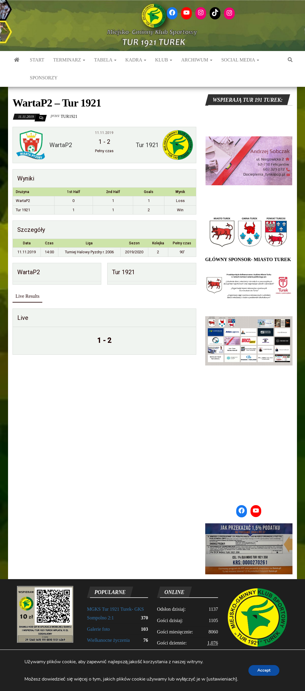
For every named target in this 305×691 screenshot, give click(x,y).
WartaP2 (23, 200)
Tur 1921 (23, 210)
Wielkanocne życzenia (108, 640)
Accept (263, 670)
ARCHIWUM (196, 59)
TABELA (105, 59)
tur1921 (69, 116)
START (37, 59)
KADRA (135, 59)
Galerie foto (98, 629)
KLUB (163, 59)
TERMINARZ (69, 59)
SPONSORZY (43, 77)
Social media (240, 59)
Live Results (27, 296)
